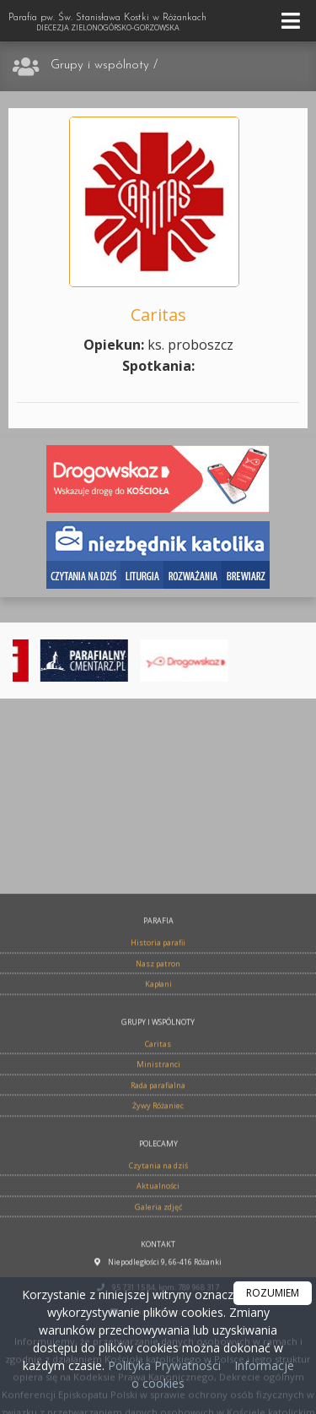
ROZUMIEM (272, 1293)
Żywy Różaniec (158, 1258)
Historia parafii (158, 1095)
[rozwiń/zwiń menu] (293, 20)
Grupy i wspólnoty (100, 65)
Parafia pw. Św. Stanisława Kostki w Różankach (107, 23)
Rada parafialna (158, 1237)
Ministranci (158, 1216)
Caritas (158, 1195)
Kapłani (158, 1136)
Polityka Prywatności (162, 1365)
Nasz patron (158, 1115)
